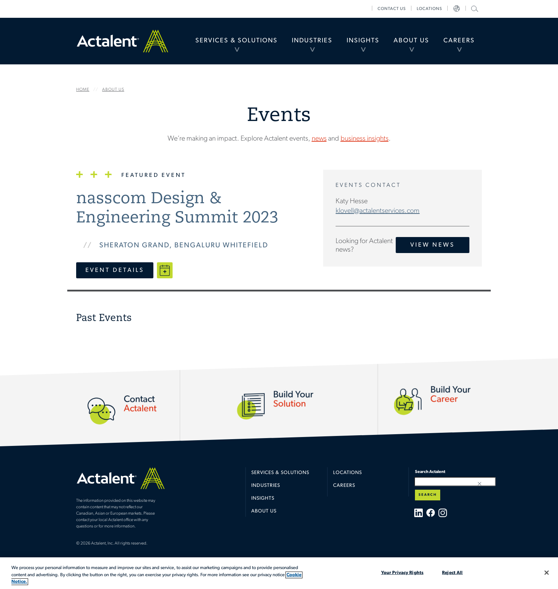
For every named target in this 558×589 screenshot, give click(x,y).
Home (122, 41)
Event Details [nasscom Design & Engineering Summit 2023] (114, 270)
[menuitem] (236, 41)
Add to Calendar (165, 270)
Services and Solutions (278, 372)
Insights (363, 40)
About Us (411, 40)
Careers (459, 40)
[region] (279, 573)
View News (432, 245)
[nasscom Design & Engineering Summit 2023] (190, 209)
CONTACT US (392, 9)
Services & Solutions (236, 40)
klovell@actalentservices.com (378, 211)
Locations (429, 9)
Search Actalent (474, 8)
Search (427, 495)
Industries (312, 40)
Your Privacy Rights (402, 572)
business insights (365, 138)
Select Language (456, 8)
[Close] (546, 572)
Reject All (452, 572)
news (319, 138)
